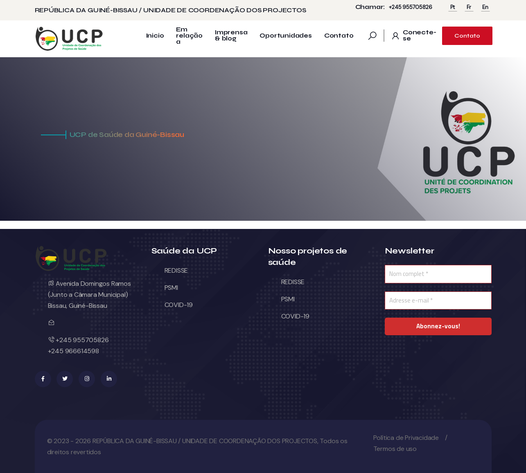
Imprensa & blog (231, 35)
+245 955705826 (410, 7)
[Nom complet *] (438, 274)
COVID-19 (179, 304)
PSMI (171, 287)
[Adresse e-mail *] (438, 300)
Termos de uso (395, 448)
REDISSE (176, 270)
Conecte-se (413, 35)
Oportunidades (286, 36)
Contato (339, 36)
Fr (469, 7)
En (485, 7)
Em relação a (189, 36)
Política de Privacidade (406, 437)
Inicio (155, 36)
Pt (452, 7)
